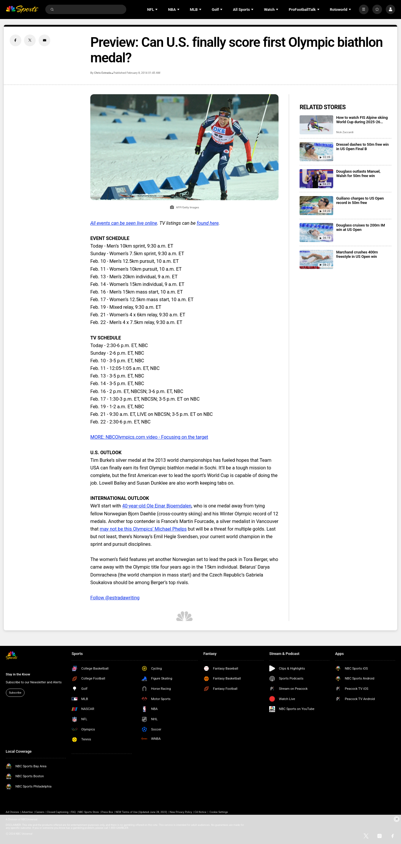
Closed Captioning (57, 812)
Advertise (27, 812)
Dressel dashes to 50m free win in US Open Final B (362, 146)
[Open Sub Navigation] (157, 9)
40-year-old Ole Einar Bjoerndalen (156, 506)
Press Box (107, 812)
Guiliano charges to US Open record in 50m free (360, 200)
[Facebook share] (15, 40)
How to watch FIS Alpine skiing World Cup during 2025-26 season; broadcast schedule (362, 119)
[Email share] (44, 40)
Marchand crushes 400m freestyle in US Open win (357, 254)
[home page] (22, 9)
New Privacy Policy (181, 812)
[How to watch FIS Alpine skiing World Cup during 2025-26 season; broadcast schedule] (316, 124)
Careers (39, 812)
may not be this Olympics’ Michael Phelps (143, 529)
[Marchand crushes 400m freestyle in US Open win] (316, 259)
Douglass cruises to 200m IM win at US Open (360, 227)
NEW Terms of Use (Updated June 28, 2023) (141, 812)
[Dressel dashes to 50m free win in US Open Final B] (316, 151)
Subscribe (15, 692)
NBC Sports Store (88, 812)
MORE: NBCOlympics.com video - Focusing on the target (149, 437)
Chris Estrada (102, 72)
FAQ (73, 812)
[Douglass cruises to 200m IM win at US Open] (316, 232)
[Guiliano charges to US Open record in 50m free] (316, 205)
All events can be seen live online (123, 223)
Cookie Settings (219, 812)
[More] (364, 9)
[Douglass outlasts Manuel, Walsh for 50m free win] (316, 178)
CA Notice (200, 812)
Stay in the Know (18, 674)
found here (208, 223)
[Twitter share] (30, 40)
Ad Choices (12, 812)
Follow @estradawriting (115, 598)
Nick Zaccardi (344, 132)
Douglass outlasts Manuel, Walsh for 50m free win (358, 173)
